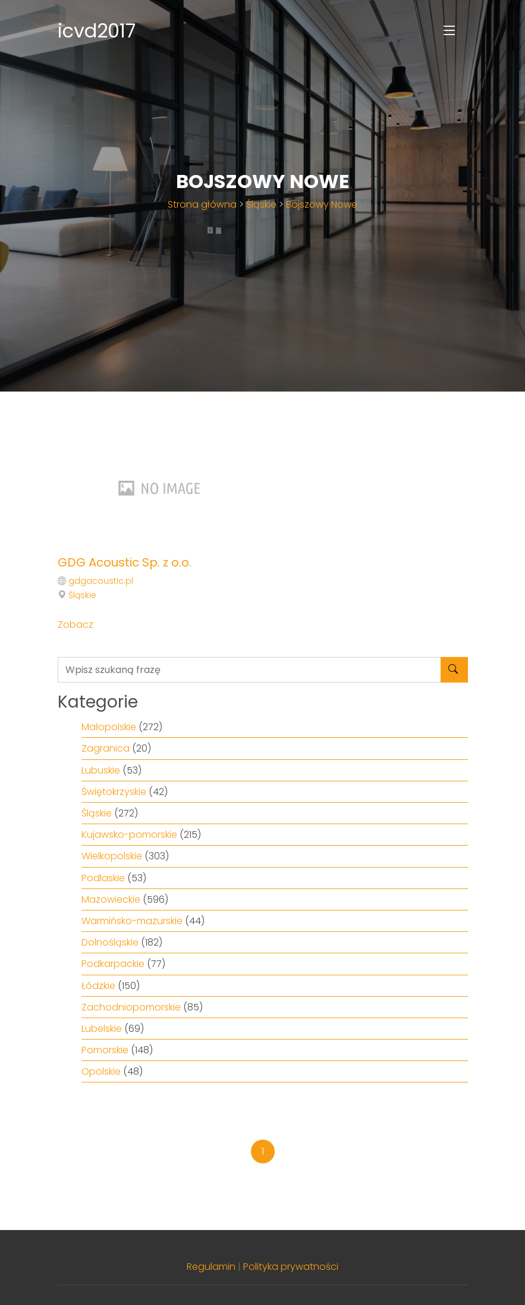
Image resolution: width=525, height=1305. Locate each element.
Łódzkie (98, 986)
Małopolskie (108, 727)
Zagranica (105, 748)
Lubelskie (101, 1028)
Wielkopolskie (111, 856)
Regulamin (211, 1266)
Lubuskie (100, 770)
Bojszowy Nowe (321, 204)
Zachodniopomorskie (131, 1007)
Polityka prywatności (290, 1266)
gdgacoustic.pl (100, 581)
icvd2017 (97, 30)
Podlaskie (103, 878)
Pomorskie (104, 1050)
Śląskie (261, 204)
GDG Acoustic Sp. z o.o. (124, 562)
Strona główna (202, 204)
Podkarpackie (112, 964)
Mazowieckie (110, 899)
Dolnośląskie (110, 942)
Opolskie (101, 1071)
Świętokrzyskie (113, 792)
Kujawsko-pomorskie (129, 834)
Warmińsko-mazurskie (132, 921)
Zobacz (75, 624)
